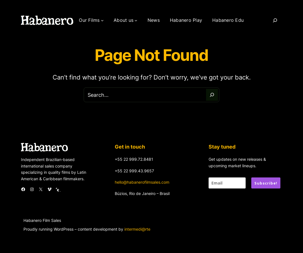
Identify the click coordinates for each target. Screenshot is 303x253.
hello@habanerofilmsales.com (142, 182)
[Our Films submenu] (102, 20)
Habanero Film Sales (42, 220)
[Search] (275, 20)
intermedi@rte (137, 229)
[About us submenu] (136, 20)
